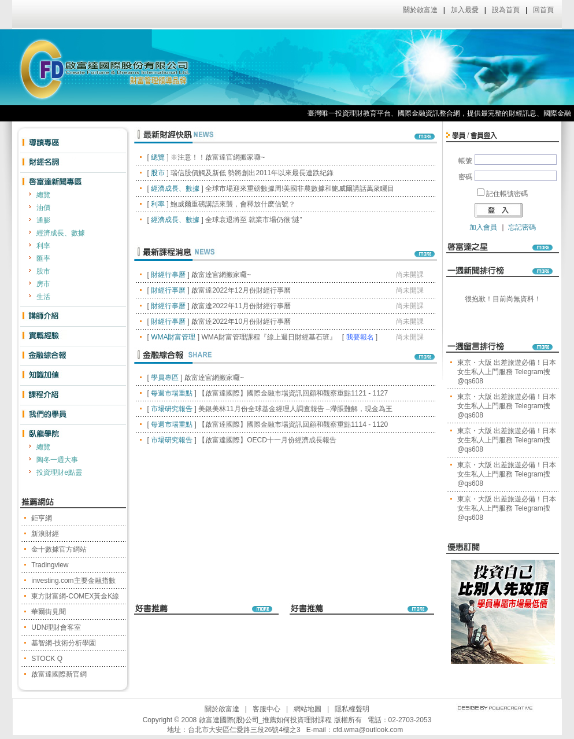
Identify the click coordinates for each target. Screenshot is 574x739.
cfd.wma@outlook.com (368, 730)
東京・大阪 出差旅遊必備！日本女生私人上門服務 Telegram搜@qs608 (506, 372)
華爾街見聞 (48, 612)
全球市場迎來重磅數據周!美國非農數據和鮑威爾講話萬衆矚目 (299, 188)
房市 (43, 284)
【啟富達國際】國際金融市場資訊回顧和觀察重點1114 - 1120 (293, 424)
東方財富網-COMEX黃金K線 (75, 596)
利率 (43, 246)
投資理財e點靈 (59, 472)
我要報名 (360, 337)
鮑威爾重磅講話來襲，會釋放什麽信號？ (233, 204)
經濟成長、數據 (60, 233)
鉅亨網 (41, 518)
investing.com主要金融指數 (73, 581)
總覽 (43, 195)
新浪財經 (45, 534)
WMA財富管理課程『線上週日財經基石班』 (268, 337)
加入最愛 (465, 10)
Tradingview (49, 565)
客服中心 (266, 709)
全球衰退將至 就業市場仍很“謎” (253, 220)
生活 (43, 297)
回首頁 (543, 10)
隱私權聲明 (352, 709)
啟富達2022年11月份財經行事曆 (241, 306)
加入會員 (483, 227)
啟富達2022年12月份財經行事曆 (241, 290)
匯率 (43, 258)
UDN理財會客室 (56, 627)
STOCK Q (46, 659)
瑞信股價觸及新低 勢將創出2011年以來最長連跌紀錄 (252, 173)
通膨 (43, 220)
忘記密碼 (522, 227)
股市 (43, 271)
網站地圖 (307, 709)
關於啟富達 (420, 10)
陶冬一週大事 (57, 460)
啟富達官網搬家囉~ (221, 275)
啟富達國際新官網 (59, 674)
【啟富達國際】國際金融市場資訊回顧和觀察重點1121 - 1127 (293, 393)
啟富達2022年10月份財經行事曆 (241, 321)
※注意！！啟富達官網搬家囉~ (218, 157)
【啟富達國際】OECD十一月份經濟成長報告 (267, 440)
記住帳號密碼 (507, 194)
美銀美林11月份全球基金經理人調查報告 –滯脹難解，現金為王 (295, 409)
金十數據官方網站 (59, 549)
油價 (43, 208)
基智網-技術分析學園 (63, 643)
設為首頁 (506, 10)
